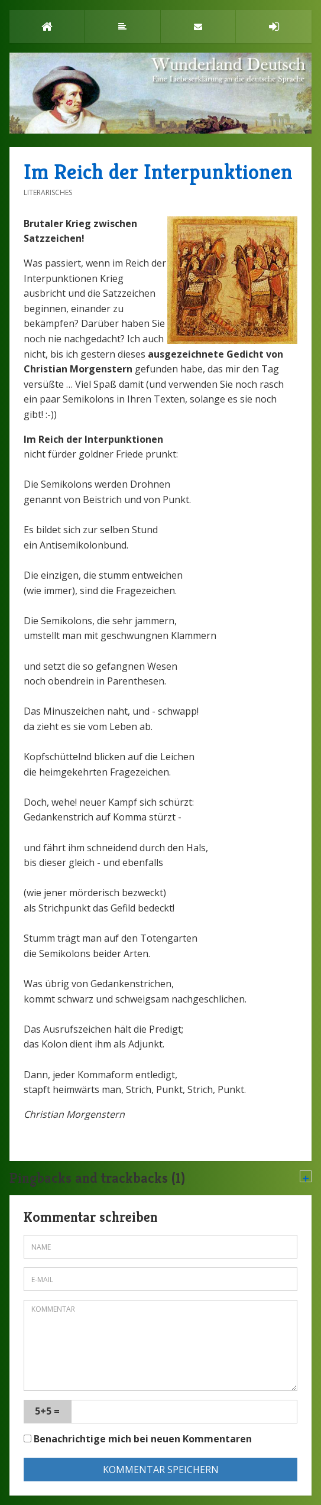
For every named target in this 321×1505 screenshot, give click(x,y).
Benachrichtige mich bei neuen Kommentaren (138, 1438)
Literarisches (48, 192)
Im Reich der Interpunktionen (158, 171)
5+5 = (47, 1411)
